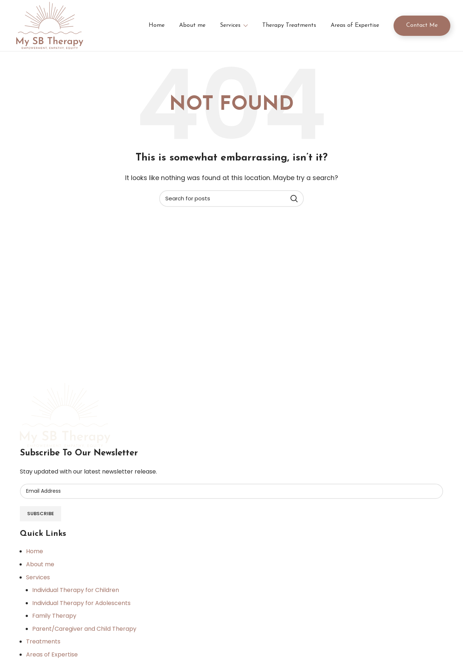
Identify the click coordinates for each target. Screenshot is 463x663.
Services (38, 580)
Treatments (43, 645)
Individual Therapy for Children (75, 593)
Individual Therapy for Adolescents (81, 606)
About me (40, 567)
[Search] (231, 201)
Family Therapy (54, 619)
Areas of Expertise (52, 658)
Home (34, 554)
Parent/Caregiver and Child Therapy (84, 631)
